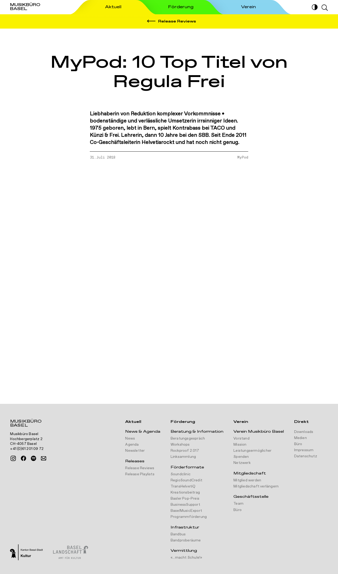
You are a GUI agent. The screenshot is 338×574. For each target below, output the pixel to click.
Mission (239, 444)
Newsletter (135, 450)
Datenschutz (305, 456)
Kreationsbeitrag (185, 492)
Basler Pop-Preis (185, 498)
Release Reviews (139, 468)
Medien (300, 438)
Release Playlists (139, 474)
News (130, 438)
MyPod (242, 157)
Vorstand (241, 438)
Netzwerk (242, 462)
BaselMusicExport (186, 510)
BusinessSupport (185, 504)
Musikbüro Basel (25, 424)
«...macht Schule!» (186, 557)
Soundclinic (181, 474)
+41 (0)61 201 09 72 (27, 448)
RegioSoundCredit (186, 480)
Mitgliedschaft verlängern (256, 486)
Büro (237, 510)
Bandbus (178, 534)
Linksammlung (183, 456)
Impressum (304, 450)
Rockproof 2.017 (185, 450)
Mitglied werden (247, 480)
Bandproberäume (186, 540)
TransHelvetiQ (183, 486)
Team (238, 503)
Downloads (303, 432)
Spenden (241, 456)
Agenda (132, 444)
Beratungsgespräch (188, 438)
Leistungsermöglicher (252, 450)
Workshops (180, 444)
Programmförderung (189, 516)
